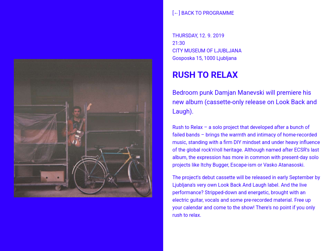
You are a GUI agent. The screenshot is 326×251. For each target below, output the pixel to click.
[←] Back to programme (203, 13)
